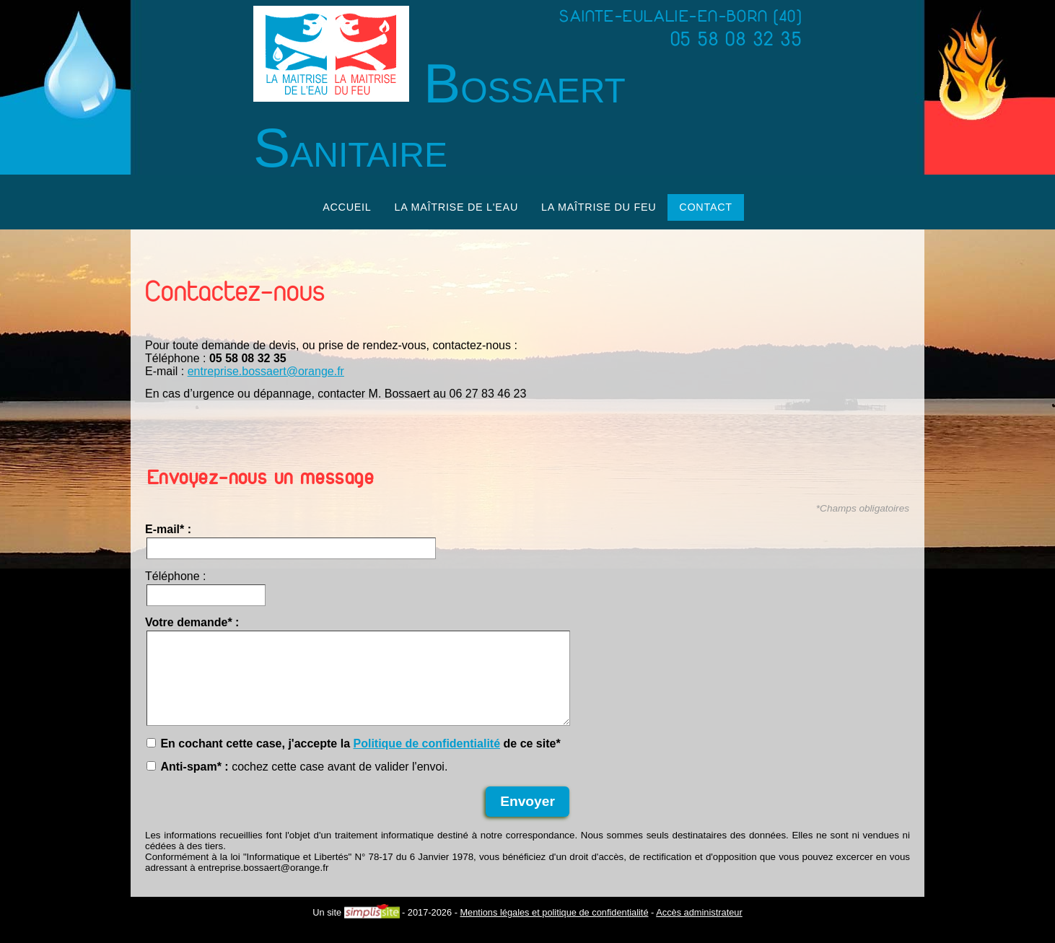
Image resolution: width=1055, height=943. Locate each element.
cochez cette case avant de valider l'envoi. (296, 784)
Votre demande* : (192, 622)
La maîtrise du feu (598, 207)
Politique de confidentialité (426, 761)
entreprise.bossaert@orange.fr (266, 371)
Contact (705, 207)
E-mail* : (168, 529)
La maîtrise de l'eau (457, 207)
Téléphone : (175, 576)
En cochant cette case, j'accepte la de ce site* (353, 761)
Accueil (347, 207)
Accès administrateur (699, 929)
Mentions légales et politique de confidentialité (554, 929)
